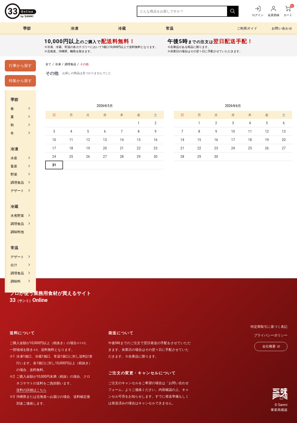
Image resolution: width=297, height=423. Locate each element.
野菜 (14, 174)
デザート (17, 191)
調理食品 (17, 182)
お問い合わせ (282, 28)
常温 (169, 28)
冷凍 (74, 28)
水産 (14, 158)
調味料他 (17, 232)
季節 (27, 28)
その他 (84, 64)
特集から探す (20, 80)
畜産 (14, 166)
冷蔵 (122, 28)
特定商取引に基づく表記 (269, 327)
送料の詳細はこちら (31, 390)
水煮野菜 (17, 215)
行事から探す (20, 65)
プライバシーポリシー (270, 335)
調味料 (16, 281)
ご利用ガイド (247, 28)
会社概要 (271, 346)
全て (48, 64)
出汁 (14, 265)
